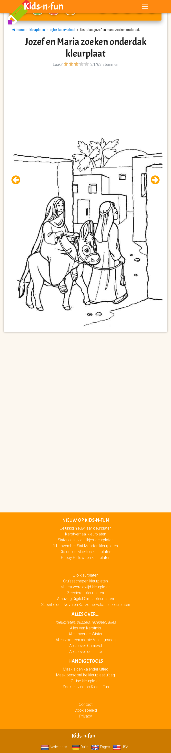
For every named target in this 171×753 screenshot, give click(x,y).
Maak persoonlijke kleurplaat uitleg (85, 674)
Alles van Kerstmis (85, 628)
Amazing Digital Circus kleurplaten (85, 598)
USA (120, 747)
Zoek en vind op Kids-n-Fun (85, 686)
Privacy (85, 716)
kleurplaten (37, 30)
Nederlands (54, 747)
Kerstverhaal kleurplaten (85, 534)
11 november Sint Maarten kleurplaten (85, 545)
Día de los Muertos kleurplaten (85, 551)
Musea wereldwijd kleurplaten (85, 586)
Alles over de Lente (85, 651)
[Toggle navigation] (144, 7)
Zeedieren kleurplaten (85, 592)
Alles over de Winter (85, 633)
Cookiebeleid (85, 710)
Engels (100, 747)
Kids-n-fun (43, 7)
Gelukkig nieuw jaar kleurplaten (85, 528)
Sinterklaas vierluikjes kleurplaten (85, 539)
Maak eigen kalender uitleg (85, 669)
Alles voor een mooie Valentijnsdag (86, 639)
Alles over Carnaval (85, 645)
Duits (80, 747)
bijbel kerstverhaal (62, 30)
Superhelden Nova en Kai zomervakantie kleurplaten (85, 604)
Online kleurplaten (86, 680)
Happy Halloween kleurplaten (85, 557)
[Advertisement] (85, 102)
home (18, 30)
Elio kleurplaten (85, 575)
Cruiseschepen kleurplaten (85, 581)
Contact (85, 704)
